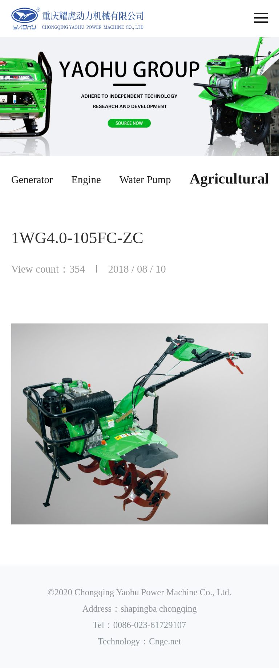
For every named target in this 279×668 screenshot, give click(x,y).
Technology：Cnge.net (139, 641)
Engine (86, 179)
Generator (32, 179)
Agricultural (229, 178)
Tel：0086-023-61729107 (139, 625)
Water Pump (145, 179)
